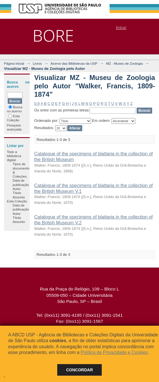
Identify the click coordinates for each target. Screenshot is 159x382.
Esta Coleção (13, 118)
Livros (37, 63)
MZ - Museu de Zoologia (124, 63)
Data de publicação (21, 182)
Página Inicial (14, 63)
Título (17, 193)
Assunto (19, 197)
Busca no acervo (14, 109)
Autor (17, 189)
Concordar (79, 370)
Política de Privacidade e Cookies (114, 352)
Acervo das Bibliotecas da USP (74, 63)
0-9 (37, 103)
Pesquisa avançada (14, 127)
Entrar (121, 27)
